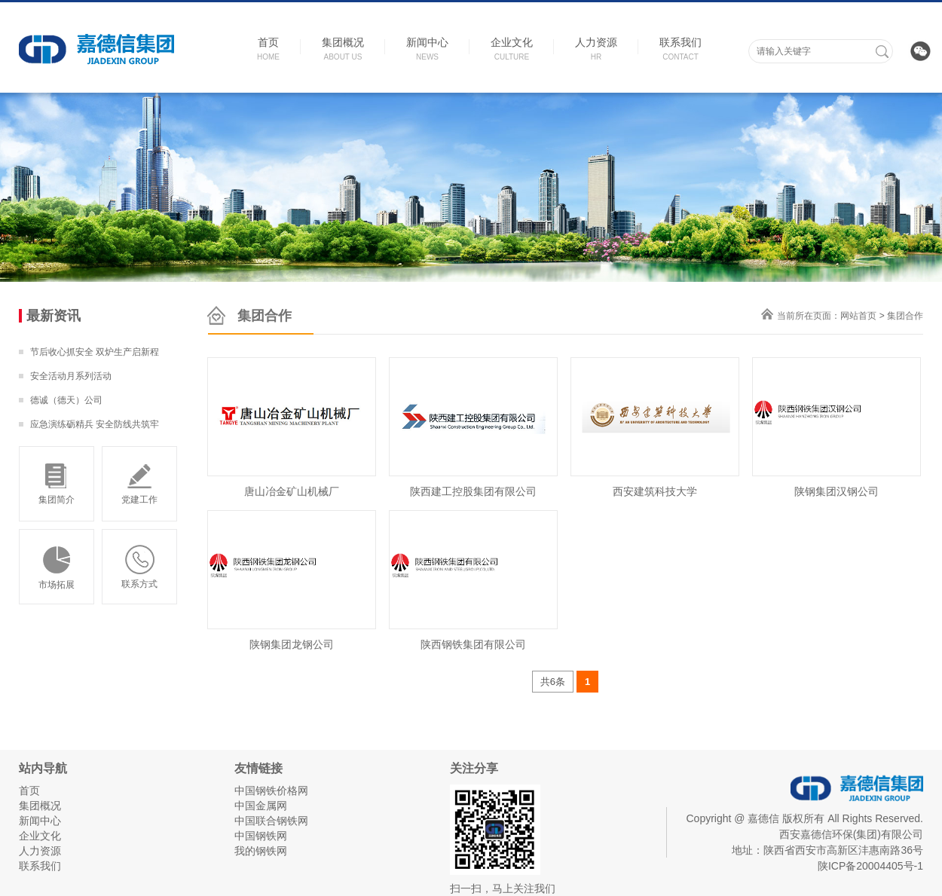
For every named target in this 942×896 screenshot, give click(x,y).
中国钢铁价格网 (271, 790)
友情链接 (258, 768)
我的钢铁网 (260, 851)
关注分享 (474, 768)
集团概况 (40, 806)
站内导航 (43, 768)
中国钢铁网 (260, 836)
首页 (29, 790)
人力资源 (40, 851)
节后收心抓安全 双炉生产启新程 (94, 352)
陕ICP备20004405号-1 (870, 866)
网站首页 (858, 315)
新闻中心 (40, 821)
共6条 (552, 681)
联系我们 (40, 866)
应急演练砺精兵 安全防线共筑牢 (94, 424)
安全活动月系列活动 (71, 376)
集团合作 (905, 315)
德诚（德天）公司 (66, 400)
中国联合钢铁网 (271, 821)
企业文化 (40, 836)
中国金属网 (260, 806)
